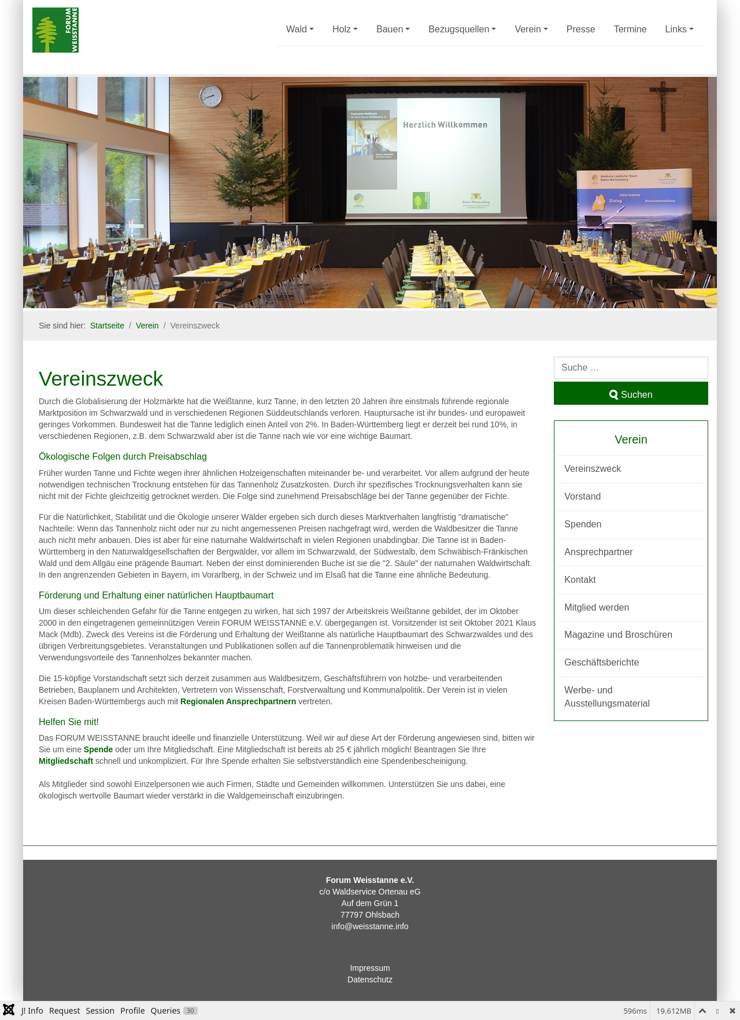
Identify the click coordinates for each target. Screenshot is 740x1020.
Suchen (630, 395)
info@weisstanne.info (369, 926)
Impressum (370, 968)
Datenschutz (370, 979)
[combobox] (631, 368)
